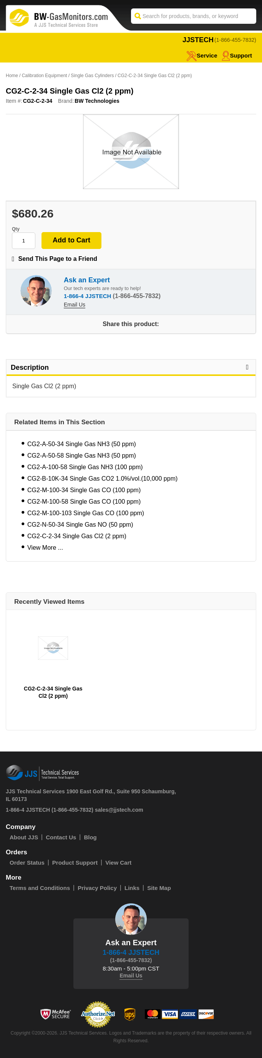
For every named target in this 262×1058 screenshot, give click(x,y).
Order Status (27, 862)
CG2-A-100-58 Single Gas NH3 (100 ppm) (85, 467)
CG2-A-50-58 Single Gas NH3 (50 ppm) (81, 455)
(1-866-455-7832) (235, 40)
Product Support (75, 862)
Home (12, 75)
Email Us (74, 305)
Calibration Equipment (44, 75)
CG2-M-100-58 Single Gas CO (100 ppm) (84, 501)
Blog (90, 837)
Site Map (159, 888)
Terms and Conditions (40, 888)
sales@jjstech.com (119, 810)
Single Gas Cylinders (92, 75)
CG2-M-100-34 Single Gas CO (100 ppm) (84, 490)
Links (131, 888)
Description (131, 367)
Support (237, 55)
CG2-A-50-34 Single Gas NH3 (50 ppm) (81, 444)
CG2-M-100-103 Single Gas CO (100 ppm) (85, 513)
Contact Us (61, 837)
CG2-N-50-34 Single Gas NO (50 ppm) (80, 524)
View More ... (45, 547)
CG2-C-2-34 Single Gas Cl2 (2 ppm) (76, 536)
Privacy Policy (97, 888)
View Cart (118, 862)
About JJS (24, 837)
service (201, 55)
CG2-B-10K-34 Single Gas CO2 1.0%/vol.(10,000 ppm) (102, 478)
